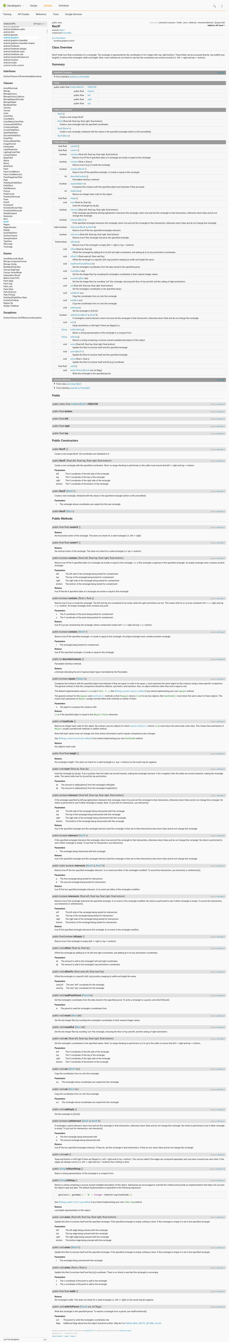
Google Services (73, 14)
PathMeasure (10, 188)
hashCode (75, 191)
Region (7, 224)
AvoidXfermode (11, 88)
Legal (66, 1336)
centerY (74, 150)
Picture (7, 191)
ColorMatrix (9, 119)
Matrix (6, 160)
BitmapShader (10, 102)
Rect (6, 219)
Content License (125, 1331)
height (73, 198)
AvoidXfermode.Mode (13, 258)
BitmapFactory (10, 94)
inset (73, 202)
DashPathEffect (11, 133)
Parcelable (67, 33)
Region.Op (8, 303)
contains (74, 154)
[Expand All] (220, 23)
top (89, 103)
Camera (7, 108)
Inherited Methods (205, 23)
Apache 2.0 (89, 1331)
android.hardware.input (14, 51)
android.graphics (11, 37)
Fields (179, 23)
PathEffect (8, 185)
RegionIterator (10, 227)
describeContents (79, 176)
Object (62, 30)
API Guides (23, 14)
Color (6, 113)
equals (74, 184)
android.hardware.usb (13, 54)
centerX (74, 146)
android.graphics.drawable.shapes (19, 43)
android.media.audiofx (14, 65)
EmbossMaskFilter (12, 141)
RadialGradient (10, 213)
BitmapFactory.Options (14, 96)
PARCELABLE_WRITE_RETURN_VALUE (143, 1323)
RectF (6, 222)
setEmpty (75, 307)
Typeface (8, 241)
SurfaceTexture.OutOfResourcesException (23, 318)
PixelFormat (9, 194)
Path (6, 180)
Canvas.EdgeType (12, 270)
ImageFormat (10, 144)
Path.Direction (10, 292)
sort (72, 322)
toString (74, 337)
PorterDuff (8, 205)
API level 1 (220, 25)
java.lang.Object (58, 38)
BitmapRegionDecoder (14, 99)
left (89, 95)
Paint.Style (8, 289)
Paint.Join (8, 286)
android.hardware (11, 46)
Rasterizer (8, 216)
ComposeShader (11, 127)
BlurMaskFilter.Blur (12, 267)
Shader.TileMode (11, 306)
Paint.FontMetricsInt (13, 174)
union (73, 344)
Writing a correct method (129, 691)
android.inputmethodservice (16, 57)
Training (7, 14)
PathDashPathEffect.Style (15, 297)
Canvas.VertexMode (13, 272)
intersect (74, 210)
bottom (91, 91)
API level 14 (220, 1169)
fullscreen (45, 1339)
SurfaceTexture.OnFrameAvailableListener (23, 76)
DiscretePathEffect (12, 135)
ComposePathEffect (13, 124)
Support (73, 1336)
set (72, 286)
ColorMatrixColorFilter (14, 121)
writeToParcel (77, 370)
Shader (7, 230)
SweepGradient (10, 238)
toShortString (77, 329)
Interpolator (9, 146)
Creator (73, 87)
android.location (11, 60)
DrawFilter (8, 138)
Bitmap (7, 91)
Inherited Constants (167, 23)
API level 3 (221, 404)
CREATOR (92, 87)
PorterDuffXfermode (13, 210)
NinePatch (8, 166)
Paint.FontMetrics (12, 172)
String (64, 329)
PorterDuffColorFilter (13, 208)
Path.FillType (9, 295)
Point (6, 199)
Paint (6, 169)
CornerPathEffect (11, 130)
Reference (41, 14)
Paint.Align (8, 281)
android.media (10, 62)
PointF (6, 202)
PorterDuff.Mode (11, 300)
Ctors (185, 23)
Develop (48, 5)
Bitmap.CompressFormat (15, 261)
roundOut (75, 278)
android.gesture (11, 35)
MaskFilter (8, 158)
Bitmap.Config (10, 264)
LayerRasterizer (11, 149)
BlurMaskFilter (10, 105)
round (73, 271)
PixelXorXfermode (12, 197)
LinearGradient (10, 155)
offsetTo (74, 256)
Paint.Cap (8, 283)
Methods (193, 23)
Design (33, 5)
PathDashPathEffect (13, 183)
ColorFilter (8, 116)
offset (73, 249)
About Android (57, 1336)
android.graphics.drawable (16, 40)
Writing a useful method (75, 1202)
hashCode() (98, 696)
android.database (11, 26)
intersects (75, 227)
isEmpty (74, 242)
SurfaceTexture (10, 235)
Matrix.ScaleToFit (11, 278)
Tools (56, 14)
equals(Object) (138, 726)
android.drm (9, 32)
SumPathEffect (10, 233)
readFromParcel (78, 264)
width (73, 366)
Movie (6, 163)
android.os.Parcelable (79, 77)
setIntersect (76, 315)
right (90, 99)
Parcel (89, 264)
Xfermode (8, 244)
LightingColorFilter (12, 152)
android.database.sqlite (14, 29)
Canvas (7, 110)
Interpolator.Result (12, 275)
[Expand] (220, 73)
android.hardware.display (15, 49)
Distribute (64, 5)
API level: (37, 24)
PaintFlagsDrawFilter (13, 177)
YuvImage (8, 247)
